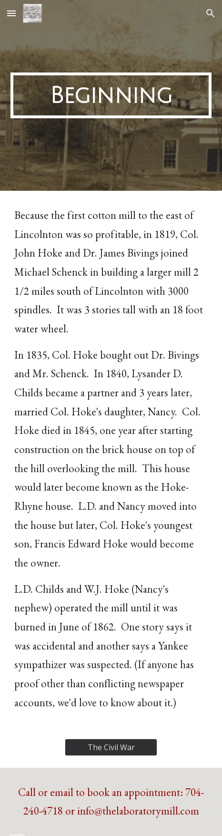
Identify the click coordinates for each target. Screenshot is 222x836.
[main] (111, 95)
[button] (11, 13)
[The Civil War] (111, 747)
